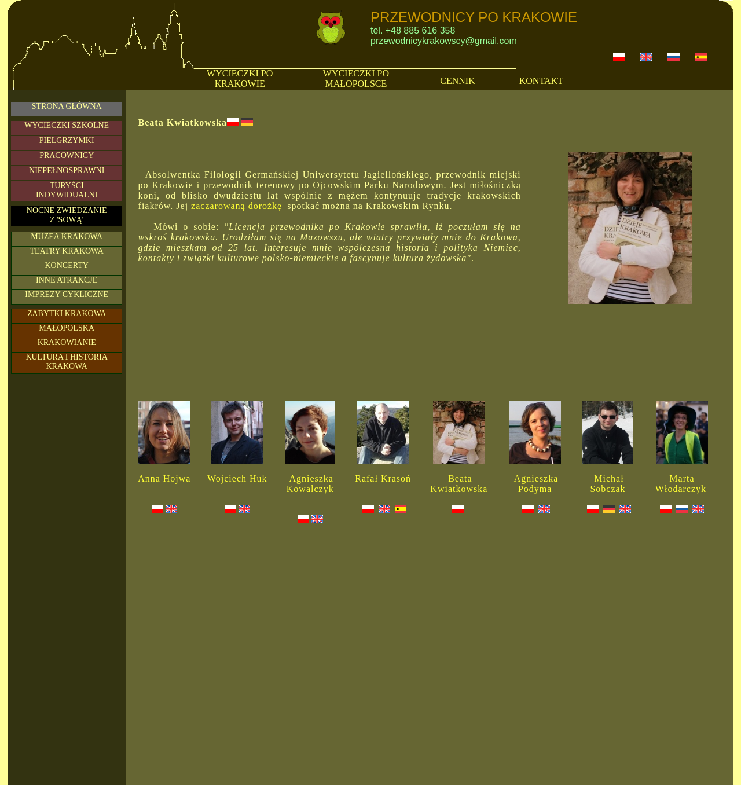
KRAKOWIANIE (67, 342)
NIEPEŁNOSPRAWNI (66, 170)
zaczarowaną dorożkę (236, 206)
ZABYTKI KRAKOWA (67, 313)
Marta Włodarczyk (680, 484)
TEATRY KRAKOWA (66, 251)
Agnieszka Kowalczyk (310, 484)
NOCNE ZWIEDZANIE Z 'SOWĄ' (67, 215)
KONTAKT (541, 81)
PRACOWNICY (66, 155)
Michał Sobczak (607, 484)
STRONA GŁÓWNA (67, 106)
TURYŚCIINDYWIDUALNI (67, 190)
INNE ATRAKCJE (66, 280)
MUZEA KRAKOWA (66, 236)
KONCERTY (66, 265)
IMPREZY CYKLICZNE (66, 294)
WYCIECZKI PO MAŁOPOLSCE (356, 78)
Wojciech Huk (237, 478)
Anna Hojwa (164, 478)
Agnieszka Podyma (536, 484)
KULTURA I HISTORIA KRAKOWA (66, 362)
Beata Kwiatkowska (458, 484)
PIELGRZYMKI (66, 140)
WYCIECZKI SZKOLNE (66, 125)
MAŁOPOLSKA (66, 328)
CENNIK (457, 81)
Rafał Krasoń (383, 478)
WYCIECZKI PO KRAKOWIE (240, 78)
